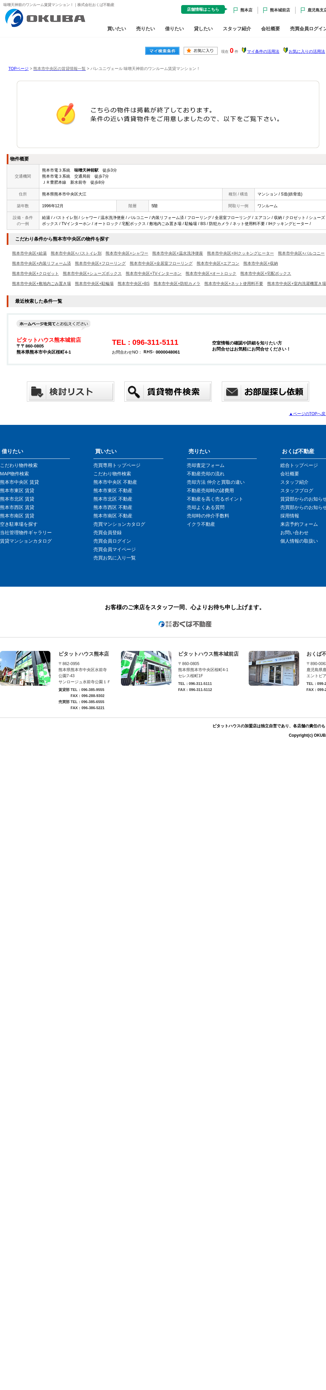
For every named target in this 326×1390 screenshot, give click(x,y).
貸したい (203, 28)
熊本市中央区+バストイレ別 (76, 253)
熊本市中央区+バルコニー (301, 253)
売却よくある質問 (206, 507)
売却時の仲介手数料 (208, 515)
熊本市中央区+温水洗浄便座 (177, 253)
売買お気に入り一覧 (114, 557)
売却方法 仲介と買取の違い (216, 482)
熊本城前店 (280, 10)
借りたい (174, 28)
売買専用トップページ (116, 465)
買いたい (116, 28)
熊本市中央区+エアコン (218, 263)
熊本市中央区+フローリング (100, 263)
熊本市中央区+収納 (260, 263)
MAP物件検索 (14, 473)
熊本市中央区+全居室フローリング (161, 263)
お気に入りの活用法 (307, 51)
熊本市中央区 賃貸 (19, 482)
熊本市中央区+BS (134, 283)
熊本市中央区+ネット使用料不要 (233, 283)
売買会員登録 (107, 532)
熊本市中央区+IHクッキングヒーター (240, 253)
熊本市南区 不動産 (112, 515)
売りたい (145, 28)
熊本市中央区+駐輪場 (94, 283)
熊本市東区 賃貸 (17, 490)
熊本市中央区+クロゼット (35, 273)
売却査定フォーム (206, 465)
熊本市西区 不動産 (112, 507)
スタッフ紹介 (237, 28)
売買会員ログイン (112, 541)
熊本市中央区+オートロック (211, 273)
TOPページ (18, 68)
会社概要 (270, 28)
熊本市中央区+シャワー (127, 253)
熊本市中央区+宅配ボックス (265, 273)
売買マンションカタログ (119, 524)
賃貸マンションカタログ (26, 541)
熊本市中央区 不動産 (115, 482)
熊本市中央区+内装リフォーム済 (41, 263)
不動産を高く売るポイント (215, 499)
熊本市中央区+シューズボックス (92, 273)
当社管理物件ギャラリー (26, 532)
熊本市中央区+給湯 (29, 253)
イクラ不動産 (201, 524)
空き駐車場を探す (19, 524)
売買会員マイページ (114, 549)
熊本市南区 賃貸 (17, 515)
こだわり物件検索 (19, 465)
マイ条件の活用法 (263, 51)
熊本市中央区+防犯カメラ (177, 283)
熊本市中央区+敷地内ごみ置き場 (41, 283)
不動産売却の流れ (206, 473)
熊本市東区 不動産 (112, 490)
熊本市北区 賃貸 (17, 499)
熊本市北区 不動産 (112, 499)
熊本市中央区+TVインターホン (153, 273)
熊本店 (246, 10)
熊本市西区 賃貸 (17, 507)
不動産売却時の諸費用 (210, 490)
